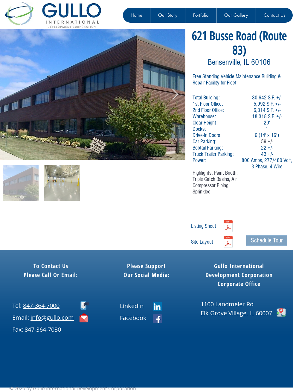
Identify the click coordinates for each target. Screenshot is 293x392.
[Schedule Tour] (266, 240)
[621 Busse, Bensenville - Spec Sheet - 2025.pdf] (228, 226)
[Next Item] (175, 94)
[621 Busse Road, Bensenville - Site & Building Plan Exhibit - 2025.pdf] (228, 242)
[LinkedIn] (157, 306)
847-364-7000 (41, 306)
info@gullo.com (52, 317)
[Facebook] (157, 318)
